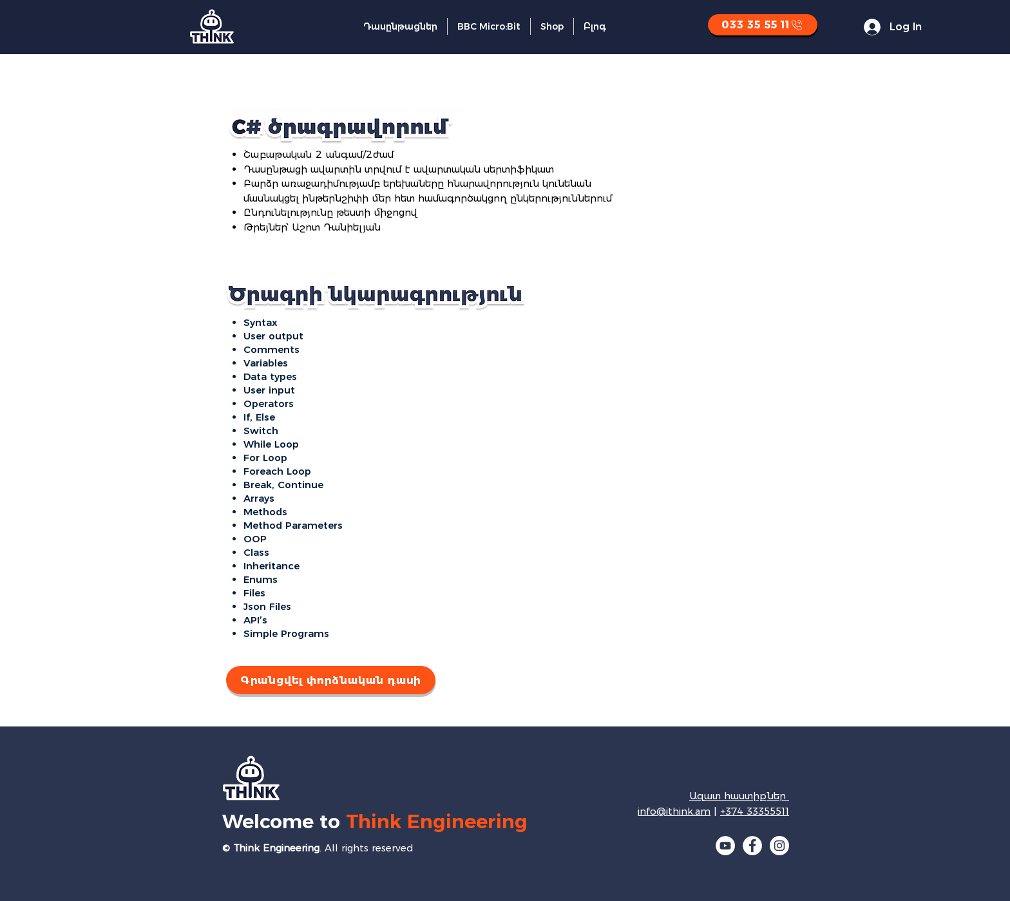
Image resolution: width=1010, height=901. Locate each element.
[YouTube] (725, 845)
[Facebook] (752, 845)
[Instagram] (779, 845)
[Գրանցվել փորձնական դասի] (330, 680)
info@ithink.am (674, 811)
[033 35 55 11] (762, 24)
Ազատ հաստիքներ (739, 796)
